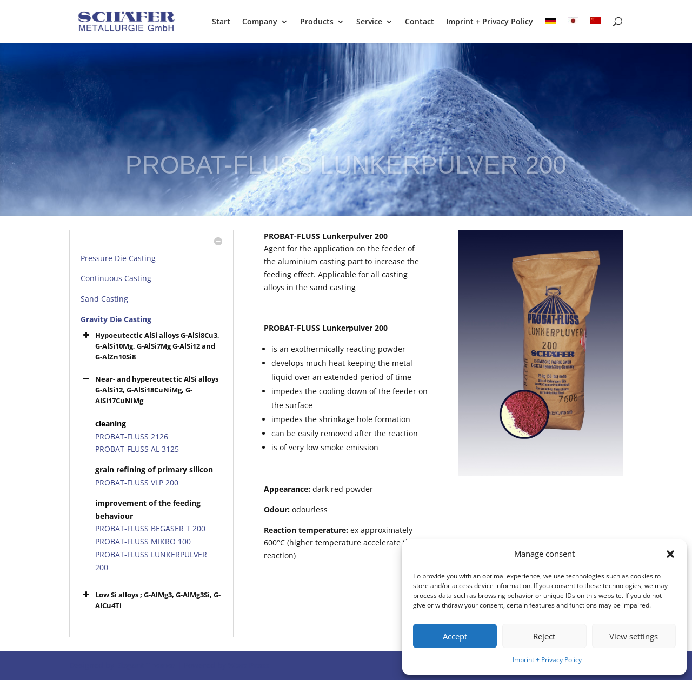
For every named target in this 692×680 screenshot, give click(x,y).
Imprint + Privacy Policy (547, 659)
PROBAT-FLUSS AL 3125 (137, 449)
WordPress (248, 665)
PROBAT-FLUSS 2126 (131, 436)
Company (259, 22)
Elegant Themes (145, 665)
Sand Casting (104, 299)
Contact (419, 22)
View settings (633, 636)
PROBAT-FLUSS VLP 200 (136, 482)
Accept (455, 636)
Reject (544, 636)
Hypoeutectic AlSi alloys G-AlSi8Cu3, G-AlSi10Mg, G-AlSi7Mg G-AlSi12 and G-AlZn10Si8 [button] (150, 346)
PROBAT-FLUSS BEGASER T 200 (150, 528)
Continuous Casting (116, 278)
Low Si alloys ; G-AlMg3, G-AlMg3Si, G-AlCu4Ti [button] (151, 599)
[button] (670, 554)
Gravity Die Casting (116, 319)
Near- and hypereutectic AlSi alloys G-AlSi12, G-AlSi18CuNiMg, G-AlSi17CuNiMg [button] (149, 389)
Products (317, 22)
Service (369, 22)
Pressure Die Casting (118, 258)
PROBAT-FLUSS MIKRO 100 (143, 541)
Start (221, 22)
